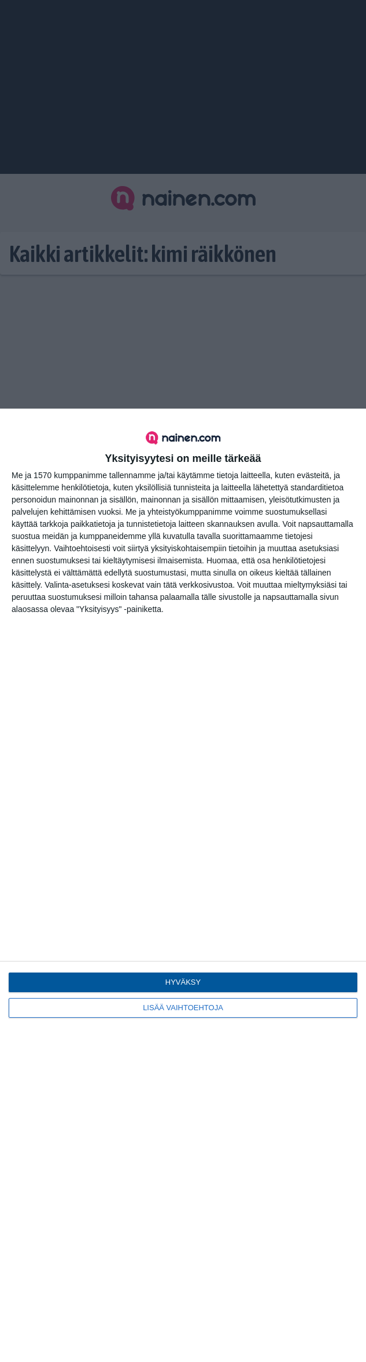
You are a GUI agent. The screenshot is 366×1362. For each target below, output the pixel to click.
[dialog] (183, 885)
